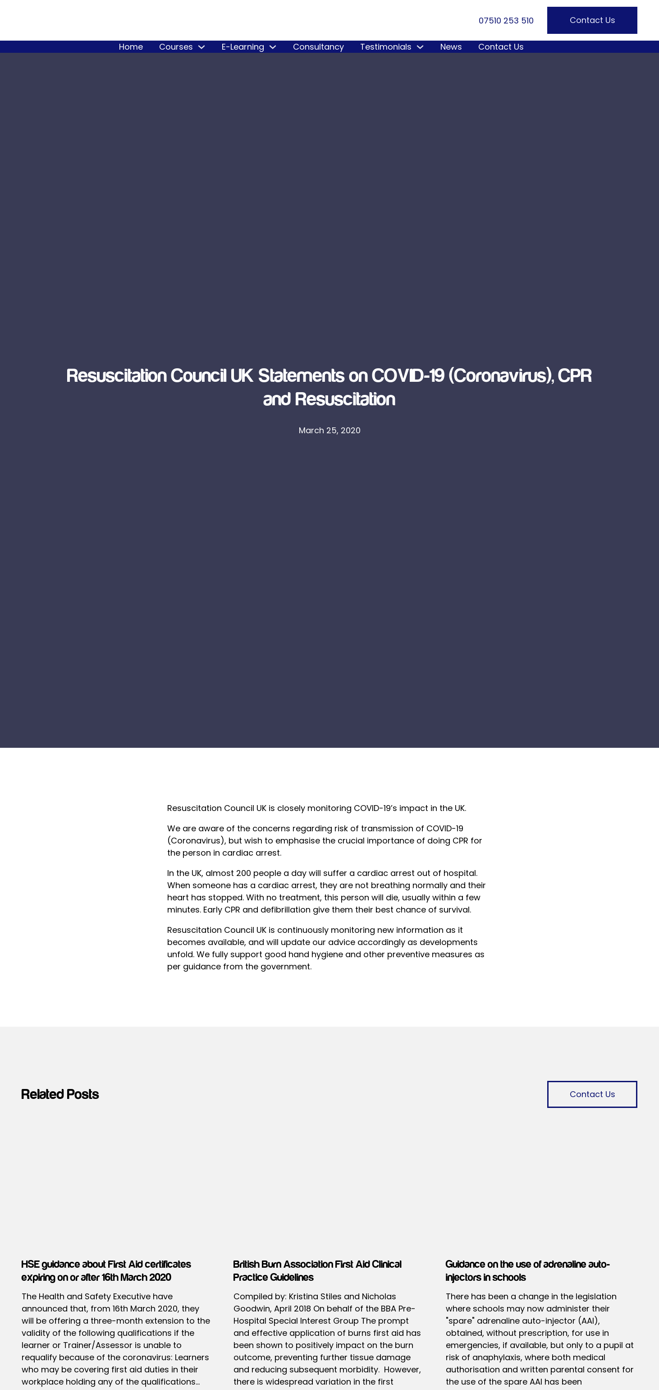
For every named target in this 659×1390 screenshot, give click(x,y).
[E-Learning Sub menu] (273, 47)
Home (131, 46)
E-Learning (243, 46)
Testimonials (386, 46)
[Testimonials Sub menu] (420, 47)
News (451, 46)
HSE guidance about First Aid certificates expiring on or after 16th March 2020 (106, 1270)
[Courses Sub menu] (201, 47)
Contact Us (592, 20)
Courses (176, 46)
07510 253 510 (506, 20)
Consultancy (318, 46)
